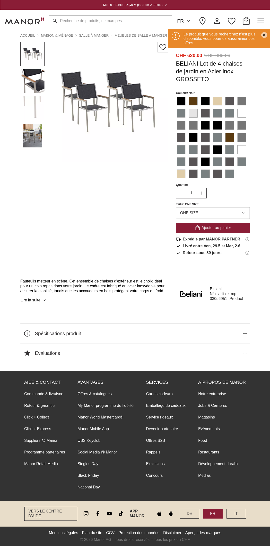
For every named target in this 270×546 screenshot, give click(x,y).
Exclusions (155, 464)
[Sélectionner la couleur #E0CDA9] (217, 101)
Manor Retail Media (41, 464)
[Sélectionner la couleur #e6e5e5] (193, 113)
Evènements (209, 429)
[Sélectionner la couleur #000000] (181, 101)
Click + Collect (36, 417)
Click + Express (37, 429)
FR (184, 21)
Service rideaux (159, 417)
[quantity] (191, 193)
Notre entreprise (212, 394)
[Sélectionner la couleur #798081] (181, 113)
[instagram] (86, 514)
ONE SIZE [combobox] (213, 213)
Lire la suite (34, 300)
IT (236, 514)
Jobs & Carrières (212, 405)
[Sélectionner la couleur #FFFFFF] (241, 113)
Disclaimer (172, 533)
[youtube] (109, 514)
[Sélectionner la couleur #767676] (241, 101)
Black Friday (88, 475)
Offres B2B (155, 440)
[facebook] (98, 514)
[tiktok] (121, 514)
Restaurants (208, 452)
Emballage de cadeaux (166, 405)
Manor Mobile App (93, 429)
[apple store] (159, 514)
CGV (110, 533)
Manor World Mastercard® (100, 417)
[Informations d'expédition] (247, 239)
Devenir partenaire (162, 429)
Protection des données (138, 533)
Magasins (206, 417)
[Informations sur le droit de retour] (247, 252)
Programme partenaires (44, 452)
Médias (204, 475)
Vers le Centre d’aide (45, 513)
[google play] (171, 514)
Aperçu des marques (203, 533)
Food (202, 440)
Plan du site (92, 533)
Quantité (182, 185)
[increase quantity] (201, 193)
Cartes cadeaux (159, 394)
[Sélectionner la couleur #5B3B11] (193, 101)
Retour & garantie (39, 405)
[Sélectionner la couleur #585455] (229, 101)
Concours (154, 475)
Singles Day (88, 464)
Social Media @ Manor (97, 452)
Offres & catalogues (95, 394)
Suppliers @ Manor (41, 440)
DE (189, 514)
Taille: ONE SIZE (187, 204)
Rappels (153, 452)
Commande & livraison (43, 394)
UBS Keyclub (89, 440)
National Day (89, 487)
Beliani (216, 289)
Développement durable (218, 464)
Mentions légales (63, 533)
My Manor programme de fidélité (105, 405)
